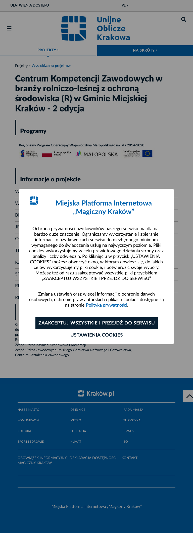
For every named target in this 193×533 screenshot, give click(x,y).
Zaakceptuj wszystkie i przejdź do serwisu (96, 323)
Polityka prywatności (106, 305)
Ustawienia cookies (96, 335)
